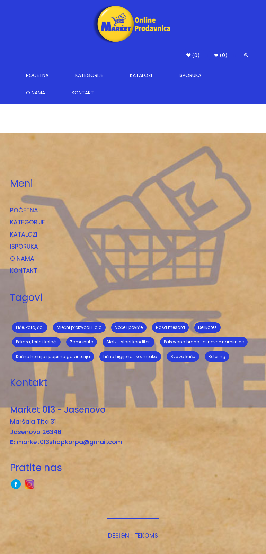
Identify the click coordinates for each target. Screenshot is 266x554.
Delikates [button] (207, 327)
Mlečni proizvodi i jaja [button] (79, 327)
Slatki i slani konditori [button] (128, 342)
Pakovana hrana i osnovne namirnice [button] (204, 342)
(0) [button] (193, 55)
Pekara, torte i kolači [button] (36, 342)
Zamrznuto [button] (81, 342)
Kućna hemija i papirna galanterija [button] (53, 356)
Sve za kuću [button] (182, 356)
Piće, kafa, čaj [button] (30, 327)
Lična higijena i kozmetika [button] (130, 356)
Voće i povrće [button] (129, 327)
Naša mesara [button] (170, 327)
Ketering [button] (217, 356)
